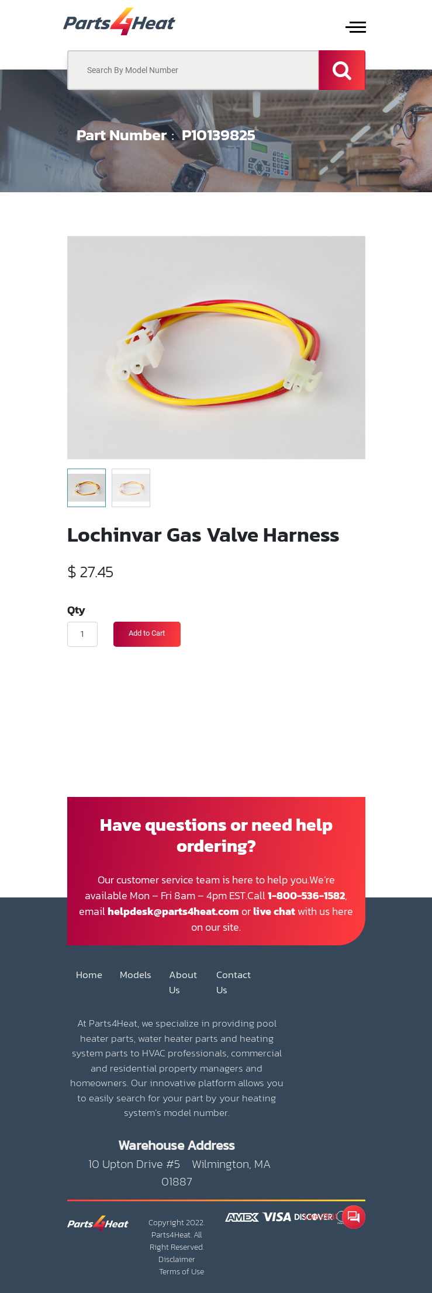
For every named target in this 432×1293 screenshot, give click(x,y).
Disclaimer (176, 1259)
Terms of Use (181, 1272)
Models (135, 975)
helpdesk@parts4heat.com (173, 911)
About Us (183, 982)
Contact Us (233, 982)
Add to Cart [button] (147, 633)
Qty (76, 609)
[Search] (342, 70)
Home (89, 975)
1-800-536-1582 (306, 895)
